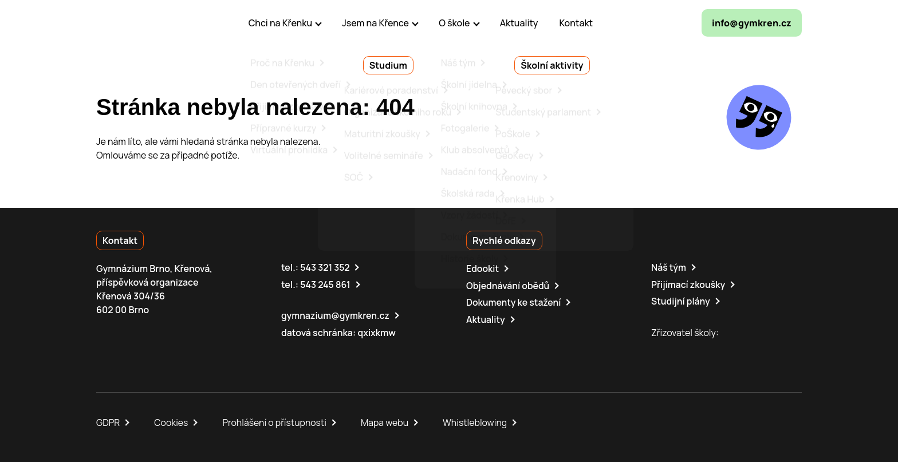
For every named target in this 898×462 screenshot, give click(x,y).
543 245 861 (325, 284)
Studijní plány (681, 300)
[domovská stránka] (145, 23)
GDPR (108, 420)
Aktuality (485, 318)
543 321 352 (325, 267)
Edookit (482, 268)
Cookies (172, 420)
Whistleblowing (477, 420)
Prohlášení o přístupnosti (276, 420)
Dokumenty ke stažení (514, 301)
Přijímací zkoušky (688, 284)
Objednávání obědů (508, 285)
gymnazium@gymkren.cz (336, 315)
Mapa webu (387, 420)
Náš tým (669, 267)
